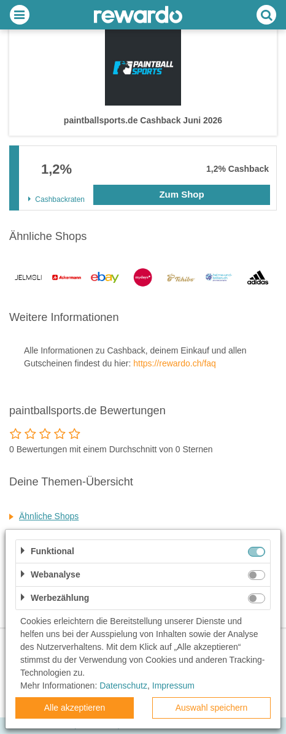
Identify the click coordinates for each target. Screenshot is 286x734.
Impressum (173, 685)
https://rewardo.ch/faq (174, 363)
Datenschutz (123, 685)
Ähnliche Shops (49, 516)
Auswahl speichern (212, 708)
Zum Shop (181, 194)
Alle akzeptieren (75, 708)
